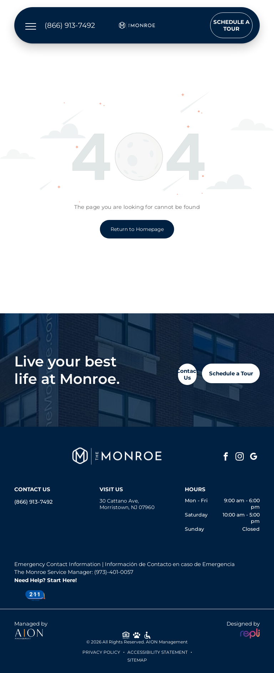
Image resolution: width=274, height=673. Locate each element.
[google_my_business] (253, 457)
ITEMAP (138, 660)
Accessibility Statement (157, 652)
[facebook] (225, 457)
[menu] (30, 26)
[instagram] (239, 457)
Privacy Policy (101, 652)
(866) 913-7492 (33, 501)
